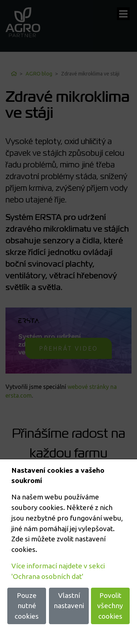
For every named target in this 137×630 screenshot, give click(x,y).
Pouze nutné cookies (27, 606)
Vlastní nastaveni (69, 600)
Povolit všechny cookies (110, 606)
